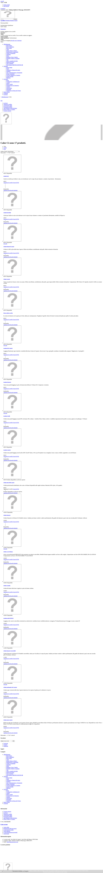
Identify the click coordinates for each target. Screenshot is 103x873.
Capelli (8, 83)
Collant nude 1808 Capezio (8, 482)
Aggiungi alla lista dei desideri (10, 190)
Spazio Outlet (6, 92)
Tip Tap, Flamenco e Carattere (13, 75)
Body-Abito (9, 48)
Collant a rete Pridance (8, 551)
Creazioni (5, 93)
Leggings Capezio (7, 450)
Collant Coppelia (6, 585)
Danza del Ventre (10, 62)
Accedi (2, 1)
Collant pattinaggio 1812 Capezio (10, 687)
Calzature (5, 66)
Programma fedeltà (7, 107)
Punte (7, 68)
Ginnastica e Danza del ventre (13, 70)
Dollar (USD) (6, 5)
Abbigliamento (6, 44)
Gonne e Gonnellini (10, 53)
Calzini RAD (6, 176)
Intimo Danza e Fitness (11, 50)
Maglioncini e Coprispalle (12, 52)
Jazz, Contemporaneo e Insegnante (14, 72)
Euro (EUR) (6, 6)
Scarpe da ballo (9, 76)
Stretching (8, 89)
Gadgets (8, 86)
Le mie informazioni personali (10, 832)
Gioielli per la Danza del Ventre (13, 90)
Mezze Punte (9, 67)
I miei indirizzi (6, 831)
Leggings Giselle (6, 416)
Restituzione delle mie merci (10, 828)
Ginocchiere (9, 88)
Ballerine (8, 77)
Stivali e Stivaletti (10, 74)
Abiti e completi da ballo (12, 61)
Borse (7, 80)
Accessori (5, 79)
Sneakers (8, 71)
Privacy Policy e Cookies (9, 109)
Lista (4, 149)
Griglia (5, 147)
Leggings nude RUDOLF (8, 618)
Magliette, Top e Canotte (12, 57)
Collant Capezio (6, 279)
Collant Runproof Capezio (8, 246)
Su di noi (5, 94)
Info (2, 100)
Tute (7, 59)
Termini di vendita (7, 104)
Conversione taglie (7, 105)
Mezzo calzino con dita (8, 313)
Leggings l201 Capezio (8, 348)
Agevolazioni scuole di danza (10, 108)
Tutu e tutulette (9, 63)
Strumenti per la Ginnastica (12, 85)
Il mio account (4, 824)
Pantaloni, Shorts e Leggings (12, 58)
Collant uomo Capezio (7, 719)
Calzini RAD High (7, 212)
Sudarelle (8, 54)
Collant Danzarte (6, 515)
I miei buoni (6, 833)
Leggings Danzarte (7, 382)
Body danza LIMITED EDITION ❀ (14, 65)
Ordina (2, 151)
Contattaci (3, 8)
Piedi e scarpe (9, 84)
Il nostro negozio (7, 110)
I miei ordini (6, 827)
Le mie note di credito (8, 829)
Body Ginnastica (10, 46)
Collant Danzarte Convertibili (9, 650)
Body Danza (9, 45)
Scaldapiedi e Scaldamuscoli (12, 81)
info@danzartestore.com (12, 842)
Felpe (7, 55)
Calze (7, 49)
